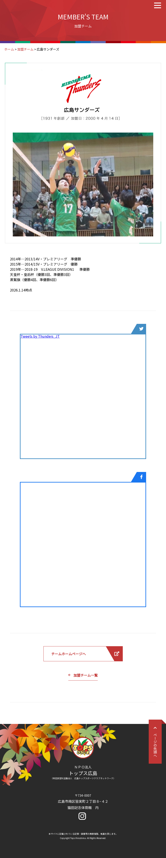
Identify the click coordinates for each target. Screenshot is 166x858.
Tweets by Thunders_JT (40, 336)
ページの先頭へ (155, 741)
